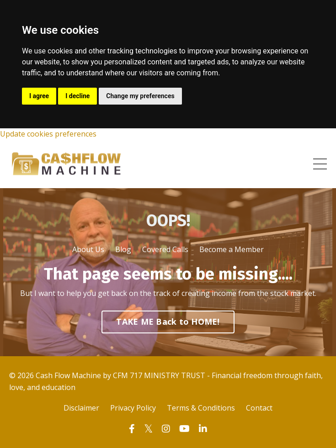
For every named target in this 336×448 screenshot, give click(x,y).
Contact (259, 408)
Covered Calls (165, 249)
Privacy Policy (133, 408)
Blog (123, 249)
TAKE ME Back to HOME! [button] (167, 321)
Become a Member (231, 249)
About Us (88, 249)
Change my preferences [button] (140, 96)
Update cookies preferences (48, 134)
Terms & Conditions (201, 408)
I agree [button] (39, 96)
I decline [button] (77, 96)
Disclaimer (81, 408)
